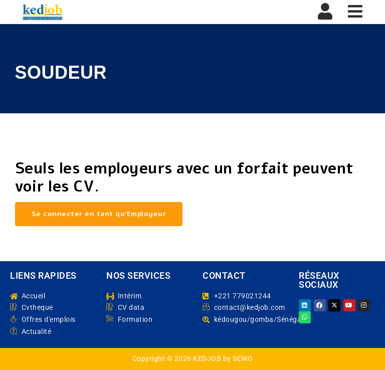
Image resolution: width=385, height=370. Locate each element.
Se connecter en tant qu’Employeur (99, 214)
